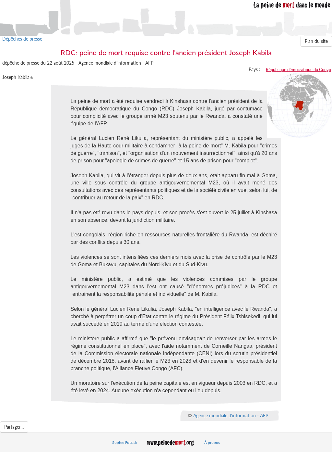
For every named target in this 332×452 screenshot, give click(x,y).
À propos (212, 442)
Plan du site (316, 41)
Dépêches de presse (22, 39)
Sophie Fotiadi (124, 442)
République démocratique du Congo (298, 69)
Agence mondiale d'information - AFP (230, 415)
